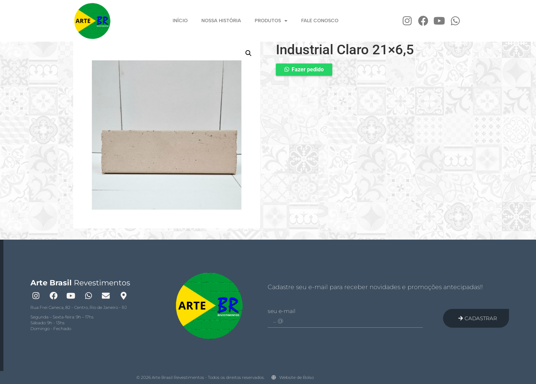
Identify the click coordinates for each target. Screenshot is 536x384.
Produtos (271, 21)
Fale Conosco (319, 21)
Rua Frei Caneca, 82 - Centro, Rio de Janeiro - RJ (78, 307)
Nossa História (221, 21)
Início (180, 21)
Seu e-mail (281, 311)
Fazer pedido (308, 69)
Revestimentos (80, 282)
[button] (248, 53)
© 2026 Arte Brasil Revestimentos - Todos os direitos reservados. (200, 377)
